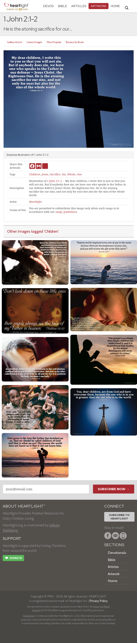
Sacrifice (55, 174)
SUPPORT (12, 538)
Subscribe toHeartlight (119, 516)
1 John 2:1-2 (54, 181)
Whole (71, 174)
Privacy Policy (99, 601)
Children (34, 174)
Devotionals (117, 553)
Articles (78, 6)
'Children (51, 231)
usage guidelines (66, 211)
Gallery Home (14, 42)
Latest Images (34, 42)
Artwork (98, 6)
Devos (48, 6)
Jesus (45, 174)
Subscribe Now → (113, 489)
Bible (62, 6)
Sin (64, 174)
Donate (13, 558)
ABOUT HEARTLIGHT (24, 506)
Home (112, 581)
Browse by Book (75, 42)
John (38, 155)
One (79, 174)
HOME (115, 6)
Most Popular (54, 42)
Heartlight (35, 201)
